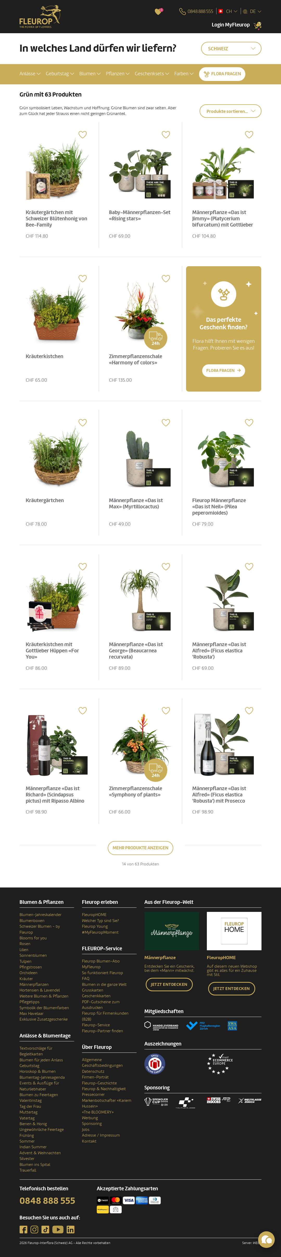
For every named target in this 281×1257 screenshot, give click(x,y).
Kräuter (26, 978)
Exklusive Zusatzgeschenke (44, 1019)
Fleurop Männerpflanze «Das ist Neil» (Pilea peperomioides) (219, 506)
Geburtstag (29, 1065)
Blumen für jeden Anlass (41, 1060)
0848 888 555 (47, 1201)
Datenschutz (93, 1071)
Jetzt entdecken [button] (169, 984)
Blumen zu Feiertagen (39, 1094)
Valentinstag (31, 1100)
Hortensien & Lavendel (40, 990)
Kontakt (89, 1141)
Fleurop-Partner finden (102, 1031)
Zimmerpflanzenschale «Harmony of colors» (136, 359)
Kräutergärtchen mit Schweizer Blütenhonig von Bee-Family (57, 218)
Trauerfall (28, 1170)
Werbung (90, 1118)
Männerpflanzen (34, 984)
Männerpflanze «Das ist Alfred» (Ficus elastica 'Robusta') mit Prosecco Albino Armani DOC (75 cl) (221, 797)
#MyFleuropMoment (100, 932)
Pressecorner (93, 1094)
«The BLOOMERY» (98, 1112)
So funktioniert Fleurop (102, 973)
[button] (30, 73)
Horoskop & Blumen (38, 1071)
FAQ (86, 978)
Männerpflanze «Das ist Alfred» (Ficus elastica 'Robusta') (220, 650)
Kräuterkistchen (45, 356)
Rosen (25, 943)
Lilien (24, 949)
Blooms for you (33, 938)
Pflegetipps (30, 1002)
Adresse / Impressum (101, 1135)
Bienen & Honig (33, 1124)
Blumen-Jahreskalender (40, 914)
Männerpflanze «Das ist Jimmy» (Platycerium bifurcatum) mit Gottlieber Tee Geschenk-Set (223, 221)
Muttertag (28, 1112)
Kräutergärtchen (45, 500)
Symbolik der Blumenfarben (44, 1008)
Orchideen (28, 973)
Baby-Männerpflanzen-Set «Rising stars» (140, 215)
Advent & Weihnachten (40, 1153)
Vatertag (27, 1118)
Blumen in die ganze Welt (104, 984)
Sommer (27, 1141)
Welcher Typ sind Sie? (100, 920)
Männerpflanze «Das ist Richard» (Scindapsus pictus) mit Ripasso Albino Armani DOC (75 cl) (55, 797)
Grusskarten (92, 990)
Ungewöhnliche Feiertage (42, 1129)
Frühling (27, 1135)
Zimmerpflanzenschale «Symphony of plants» (136, 791)
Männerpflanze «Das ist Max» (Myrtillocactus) (136, 503)
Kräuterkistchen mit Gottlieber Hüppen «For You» (53, 650)
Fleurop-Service (96, 1025)
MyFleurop (91, 967)
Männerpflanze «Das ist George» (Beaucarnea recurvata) (136, 650)
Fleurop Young (95, 926)
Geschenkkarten (96, 996)
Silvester (27, 1158)
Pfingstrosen (31, 967)
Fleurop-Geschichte (99, 1083)
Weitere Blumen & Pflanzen (44, 996)
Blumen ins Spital (35, 1164)
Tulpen (25, 961)
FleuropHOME (94, 914)
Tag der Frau (30, 1106)
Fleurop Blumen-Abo (101, 961)
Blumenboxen (32, 920)
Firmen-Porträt (95, 1077)
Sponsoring (92, 1123)
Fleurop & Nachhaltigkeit (104, 1089)
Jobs (86, 1129)
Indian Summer (33, 1147)
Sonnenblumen (33, 955)
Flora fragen (226, 73)
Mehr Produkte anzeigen (140, 848)
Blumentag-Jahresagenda (42, 1077)
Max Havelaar (31, 1013)
